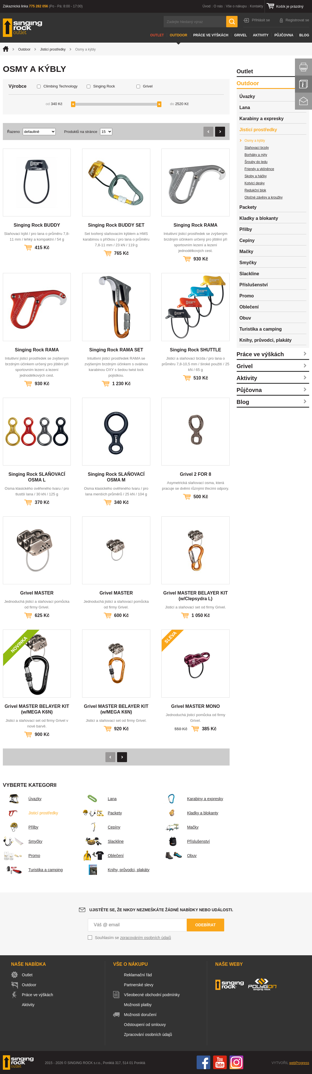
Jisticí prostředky (52, 49)
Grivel (240, 35)
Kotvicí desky (255, 183)
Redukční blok (255, 190)
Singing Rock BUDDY (37, 225)
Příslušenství (185, 841)
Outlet (157, 35)
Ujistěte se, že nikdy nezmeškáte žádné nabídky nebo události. (161, 910)
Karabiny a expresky (192, 799)
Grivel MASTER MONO (195, 706)
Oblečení (103, 855)
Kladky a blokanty (189, 813)
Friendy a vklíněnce (259, 169)
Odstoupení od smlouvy (145, 1024)
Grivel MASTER (36, 593)
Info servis (303, 84)
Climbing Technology (60, 86)
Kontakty (256, 6)
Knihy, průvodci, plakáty (115, 870)
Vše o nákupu (236, 6)
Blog (304, 35)
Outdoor (178, 35)
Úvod (207, 6)
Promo (21, 855)
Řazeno (13, 132)
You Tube (220, 1062)
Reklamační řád (138, 975)
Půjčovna (284, 35)
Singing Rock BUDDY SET (116, 225)
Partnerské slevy (138, 985)
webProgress (299, 1063)
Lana (99, 799)
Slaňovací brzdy (257, 148)
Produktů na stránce (80, 132)
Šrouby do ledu (256, 162)
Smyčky (22, 841)
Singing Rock (104, 86)
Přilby (20, 827)
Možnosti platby (137, 1004)
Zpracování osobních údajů (148, 1034)
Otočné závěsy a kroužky (264, 197)
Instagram (236, 1062)
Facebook (203, 1062)
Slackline (103, 841)
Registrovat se (297, 20)
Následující (220, 132)
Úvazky (22, 799)
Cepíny (101, 827)
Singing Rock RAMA (196, 225)
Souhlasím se (133, 937)
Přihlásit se (261, 20)
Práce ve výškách (210, 35)
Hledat (232, 21)
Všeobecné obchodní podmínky (152, 994)
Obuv (178, 855)
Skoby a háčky (256, 176)
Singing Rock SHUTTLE (195, 349)
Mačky (179, 827)
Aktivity (261, 35)
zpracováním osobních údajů (145, 937)
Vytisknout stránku (303, 67)
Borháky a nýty (256, 155)
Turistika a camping (33, 870)
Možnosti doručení (140, 1014)
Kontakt (303, 101)
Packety (102, 813)
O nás (218, 6)
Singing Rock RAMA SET (116, 349)
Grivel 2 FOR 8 (195, 474)
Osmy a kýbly (255, 141)
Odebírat (205, 925)
